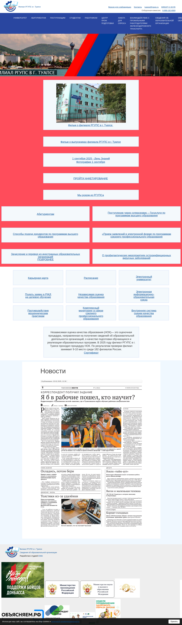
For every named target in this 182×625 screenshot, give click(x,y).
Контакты (138, 7)
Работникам (91, 18)
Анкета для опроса (122, 20)
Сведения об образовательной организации (164, 20)
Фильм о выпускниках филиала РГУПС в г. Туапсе (90, 141)
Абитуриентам (38, 18)
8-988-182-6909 (169, 10)
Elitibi (40, 556)
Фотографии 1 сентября (90, 161)
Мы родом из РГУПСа (90, 195)
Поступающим (57, 18)
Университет (20, 18)
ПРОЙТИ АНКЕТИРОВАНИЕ (90, 178)
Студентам (75, 18)
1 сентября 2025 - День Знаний (91, 158)
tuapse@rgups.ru (152, 7)
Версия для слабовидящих (119, 7)
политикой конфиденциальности (65, 621)
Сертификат (91, 352)
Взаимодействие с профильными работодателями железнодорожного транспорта (140, 23)
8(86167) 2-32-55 (168, 7)
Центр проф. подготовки (108, 20)
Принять (174, 621)
